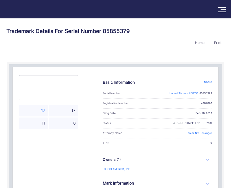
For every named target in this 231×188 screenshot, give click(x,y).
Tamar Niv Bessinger (199, 133)
